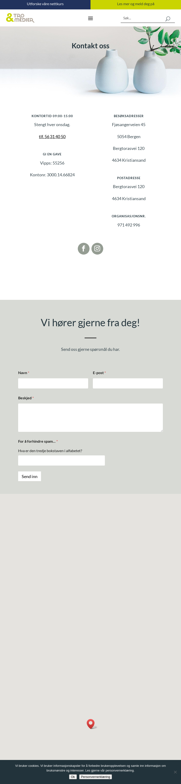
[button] (92, 724)
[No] (175, 772)
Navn (23, 372)
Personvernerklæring (95, 777)
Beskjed (26, 398)
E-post (99, 372)
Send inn (29, 476)
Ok (73, 777)
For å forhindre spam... (38, 441)
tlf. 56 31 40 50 (52, 136)
